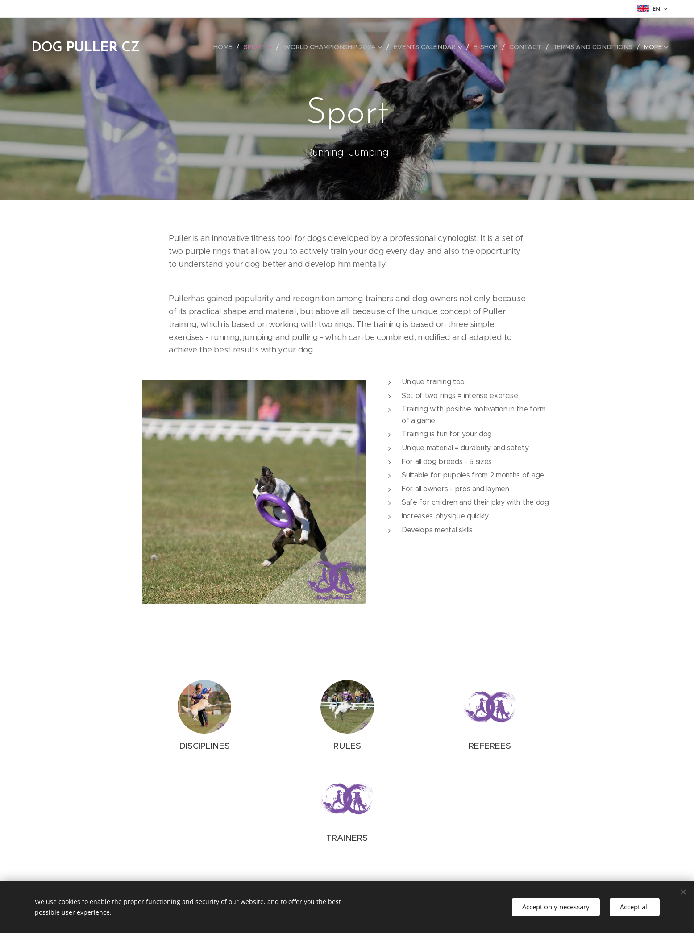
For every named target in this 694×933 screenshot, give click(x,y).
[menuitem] (227, 47)
